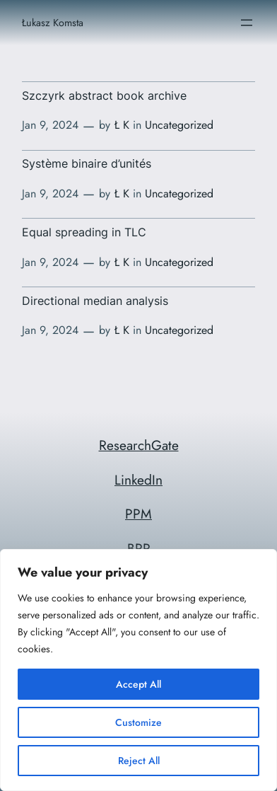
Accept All (138, 684)
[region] (138, 670)
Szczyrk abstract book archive (104, 95)
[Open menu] (246, 22)
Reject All (139, 761)
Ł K (121, 125)
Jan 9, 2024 (50, 125)
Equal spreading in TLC (84, 232)
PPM (138, 514)
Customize (138, 722)
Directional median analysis (95, 300)
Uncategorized (179, 125)
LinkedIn (138, 480)
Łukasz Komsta (52, 23)
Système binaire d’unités (86, 163)
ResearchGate (139, 445)
